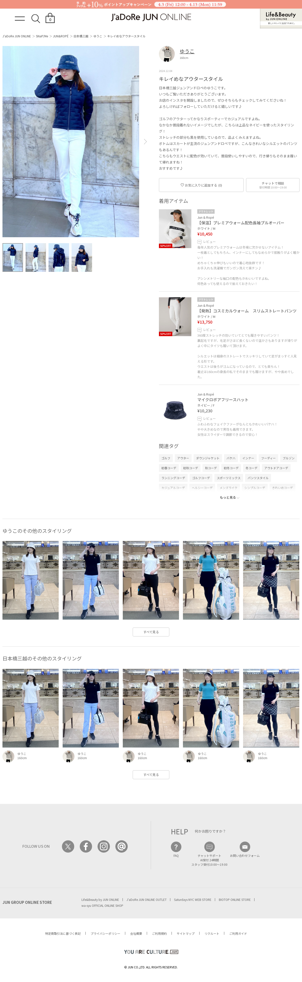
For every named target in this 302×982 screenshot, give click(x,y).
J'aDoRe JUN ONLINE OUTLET (146, 899)
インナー (248, 458)
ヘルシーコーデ (202, 488)
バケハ (230, 458)
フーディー (268, 458)
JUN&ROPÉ (61, 36)
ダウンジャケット (208, 458)
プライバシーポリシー (105, 933)
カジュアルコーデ (173, 488)
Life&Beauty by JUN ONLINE (100, 899)
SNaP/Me (42, 36)
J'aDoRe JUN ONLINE (16, 36)
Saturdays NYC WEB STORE (192, 899)
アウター (183, 458)
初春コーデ (168, 468)
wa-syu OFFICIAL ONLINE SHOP (102, 905)
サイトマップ (186, 933)
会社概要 (136, 933)
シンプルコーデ (254, 488)
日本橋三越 (81, 36)
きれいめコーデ (282, 488)
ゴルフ (165, 458)
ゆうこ (97, 36)
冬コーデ (251, 468)
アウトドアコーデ (276, 468)
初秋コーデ (190, 468)
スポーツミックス (229, 478)
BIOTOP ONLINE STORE (235, 899)
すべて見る (151, 632)
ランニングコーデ (173, 478)
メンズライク (228, 488)
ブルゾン (289, 458)
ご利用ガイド (238, 933)
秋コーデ (211, 468)
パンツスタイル (258, 478)
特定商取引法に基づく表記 (63, 933)
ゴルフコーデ (201, 478)
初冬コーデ (231, 468)
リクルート (211, 933)
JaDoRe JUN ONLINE (151, 17)
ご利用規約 (159, 933)
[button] (145, 141)
